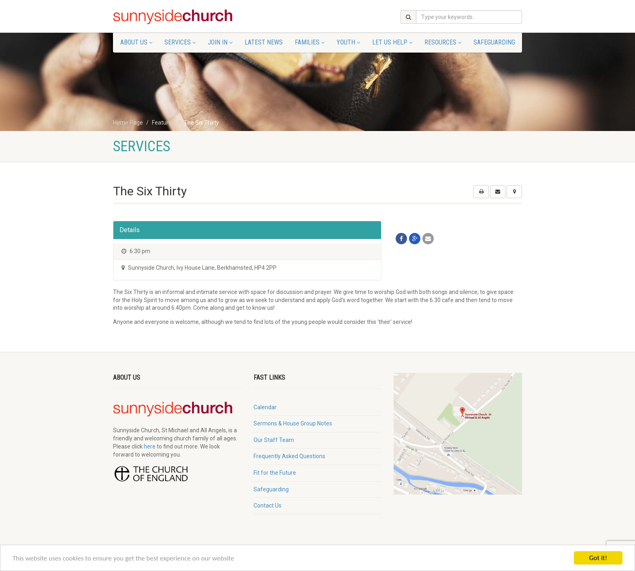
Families (309, 42)
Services (180, 42)
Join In (220, 42)
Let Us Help (392, 42)
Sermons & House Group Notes (293, 423)
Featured (163, 122)
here (150, 446)
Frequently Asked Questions (289, 456)
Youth (348, 42)
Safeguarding (494, 42)
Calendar (265, 407)
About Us (136, 42)
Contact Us (267, 505)
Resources (442, 42)
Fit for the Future (275, 472)
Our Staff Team (274, 440)
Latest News (264, 42)
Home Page (128, 122)
